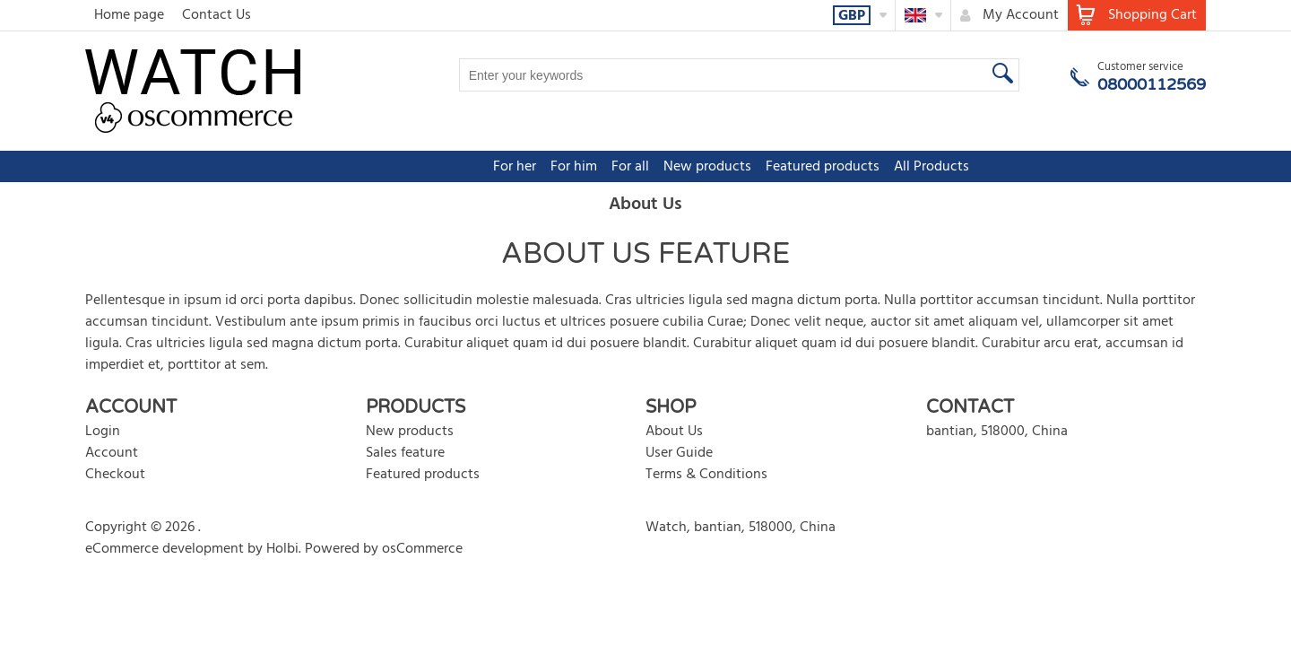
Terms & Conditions (706, 474)
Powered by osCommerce (384, 549)
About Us (674, 431)
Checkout (115, 474)
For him (488, 167)
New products (622, 167)
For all (545, 167)
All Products (846, 167)
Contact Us (216, 15)
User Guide (679, 453)
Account (111, 453)
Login (102, 431)
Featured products (737, 167)
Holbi (282, 549)
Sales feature (405, 453)
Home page (129, 15)
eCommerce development (164, 549)
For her (429, 167)
